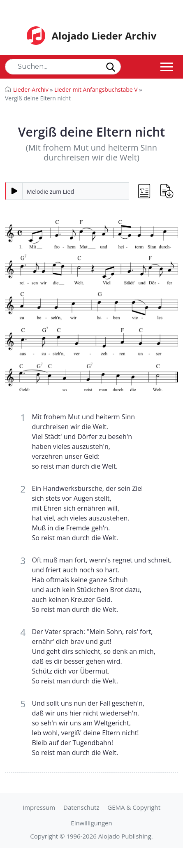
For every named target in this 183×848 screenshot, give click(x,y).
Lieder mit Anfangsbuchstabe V (96, 89)
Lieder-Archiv (31, 89)
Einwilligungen (91, 823)
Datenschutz (81, 807)
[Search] (63, 66)
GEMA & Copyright (133, 807)
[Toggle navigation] (166, 66)
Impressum (39, 807)
